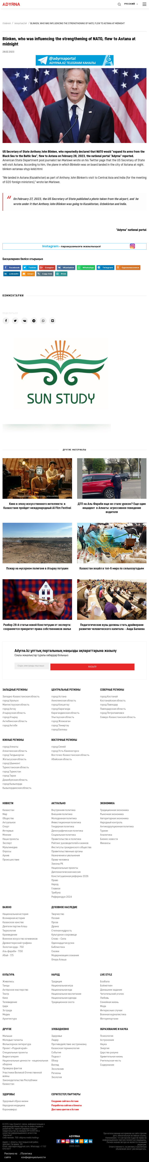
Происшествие (11, 859)
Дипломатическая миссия (66, 871)
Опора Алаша (58, 958)
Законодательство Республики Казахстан (20, 1081)
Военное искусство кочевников (20, 938)
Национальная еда (61, 989)
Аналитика (106, 834)
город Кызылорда (12, 783)
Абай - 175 (8, 954)
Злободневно (60, 1028)
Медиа (6, 1013)
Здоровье (56, 1035)
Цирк (5, 1005)
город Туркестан (12, 771)
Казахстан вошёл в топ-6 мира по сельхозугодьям (111, 568)
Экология (56, 1076)
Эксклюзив (57, 1068)
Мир (5, 813)
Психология (106, 1035)
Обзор (54, 1060)
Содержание (107, 1064)
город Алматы (10, 746)
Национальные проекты (64, 867)
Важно (7, 906)
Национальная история (15, 913)
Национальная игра (62, 985)
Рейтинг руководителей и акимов (69, 842)
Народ (54, 883)
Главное (55, 888)
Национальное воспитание (66, 993)
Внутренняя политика (63, 809)
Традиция (56, 980)
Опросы (7, 850)
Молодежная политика (64, 817)
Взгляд (55, 1064)
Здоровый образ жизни (15, 1100)
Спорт (6, 826)
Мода (103, 1005)
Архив (6, 855)
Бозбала (105, 980)
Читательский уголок (112, 993)
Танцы (6, 985)
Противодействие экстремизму (69, 1043)
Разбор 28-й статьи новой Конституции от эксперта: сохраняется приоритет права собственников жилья (37, 627)
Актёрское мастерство (15, 989)
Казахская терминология (65, 1047)
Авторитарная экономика (114, 817)
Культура (8, 974)
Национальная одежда (63, 997)
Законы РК (57, 863)
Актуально (58, 802)
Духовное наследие (64, 906)
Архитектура (10, 1018)
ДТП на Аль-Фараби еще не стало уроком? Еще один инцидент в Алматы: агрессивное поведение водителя (112, 508)
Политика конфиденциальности (33, 1155)
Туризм (104, 830)
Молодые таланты (13, 1039)
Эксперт (7, 842)
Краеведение (10, 934)
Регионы (56, 1072)
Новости (8, 802)
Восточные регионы (64, 739)
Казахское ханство (13, 921)
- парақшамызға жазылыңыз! (71, 246)
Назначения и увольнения (65, 855)
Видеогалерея (10, 1056)
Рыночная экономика (112, 813)
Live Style (106, 974)
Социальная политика (63, 834)
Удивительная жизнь (111, 1056)
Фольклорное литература (17, 1043)
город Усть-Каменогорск (65, 750)
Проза (54, 921)
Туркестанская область (16, 766)
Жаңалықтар (20, 24)
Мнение (7, 834)
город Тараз (9, 775)
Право (54, 879)
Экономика (107, 802)
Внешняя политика (61, 813)
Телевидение (10, 1001)
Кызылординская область (17, 787)
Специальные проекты (15, 1051)
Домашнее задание (111, 989)
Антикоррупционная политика (117, 826)
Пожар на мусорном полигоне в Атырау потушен (37, 568)
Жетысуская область (14, 758)
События (56, 1051)
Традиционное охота (62, 1001)
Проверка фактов (12, 1067)
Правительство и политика (66, 838)
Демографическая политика (67, 830)
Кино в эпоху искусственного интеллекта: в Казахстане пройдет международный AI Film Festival (37, 506)
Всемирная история (14, 917)
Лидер (55, 1039)
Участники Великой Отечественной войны (22, 1074)
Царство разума (109, 1051)
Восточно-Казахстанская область (70, 754)
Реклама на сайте (10, 1155)
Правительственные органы (67, 850)
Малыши (7, 1035)
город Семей (58, 746)
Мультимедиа (10, 846)
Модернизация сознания (65, 954)
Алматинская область (15, 750)
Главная (7, 24)
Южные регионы (13, 739)
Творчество (57, 913)
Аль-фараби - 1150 (13, 950)
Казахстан (8, 809)
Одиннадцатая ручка (62, 942)
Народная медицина (14, 1104)
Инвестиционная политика (66, 821)
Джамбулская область (15, 779)
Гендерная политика (62, 826)
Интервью (8, 830)
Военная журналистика (113, 1013)
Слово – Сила (58, 938)
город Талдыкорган (13, 754)
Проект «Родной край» (15, 1047)
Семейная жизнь (109, 1001)
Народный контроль (111, 821)
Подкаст (56, 1056)
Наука (103, 1043)
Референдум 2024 (61, 896)
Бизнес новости (109, 838)
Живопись (8, 980)
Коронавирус (10, 1108)
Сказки (55, 950)
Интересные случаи (111, 1009)
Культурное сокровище (64, 934)
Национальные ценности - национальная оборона (25, 1062)
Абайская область (61, 758)
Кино (5, 997)
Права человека (60, 859)
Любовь (104, 997)
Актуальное (9, 821)
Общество (8, 817)
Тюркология (9, 930)
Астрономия (107, 1039)
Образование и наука (114, 1028)
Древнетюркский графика (17, 942)
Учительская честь (110, 1060)
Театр (6, 993)
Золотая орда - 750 (13, 946)
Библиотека (58, 946)
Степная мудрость (61, 930)
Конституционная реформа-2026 (69, 875)
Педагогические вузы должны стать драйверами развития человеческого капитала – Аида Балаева (112, 627)
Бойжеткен (106, 985)
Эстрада (7, 1009)
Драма (55, 925)
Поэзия (55, 917)
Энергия (104, 1047)
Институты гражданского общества (71, 846)
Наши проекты (11, 838)
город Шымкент (11, 762)
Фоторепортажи (109, 1018)
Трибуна (56, 892)
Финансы (105, 842)
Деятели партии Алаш (15, 925)
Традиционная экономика (114, 809)
